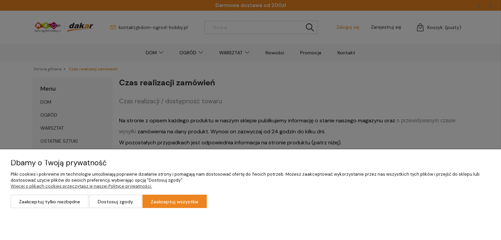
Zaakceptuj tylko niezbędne (49, 202)
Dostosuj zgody (115, 202)
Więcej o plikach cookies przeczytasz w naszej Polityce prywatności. (81, 186)
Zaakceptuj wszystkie (174, 202)
